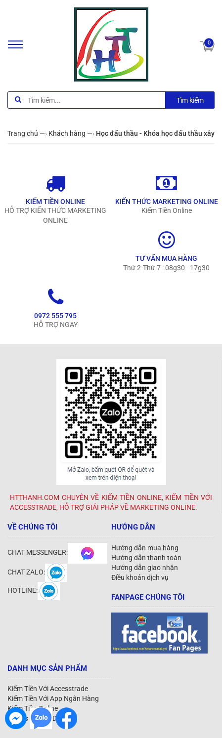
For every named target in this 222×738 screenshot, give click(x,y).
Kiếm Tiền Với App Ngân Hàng (53, 698)
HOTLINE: (33, 590)
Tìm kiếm (190, 100)
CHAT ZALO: (37, 572)
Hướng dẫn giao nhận (144, 568)
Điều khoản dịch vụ (140, 577)
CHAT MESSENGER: (57, 552)
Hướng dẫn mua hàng (144, 548)
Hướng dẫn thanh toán (146, 558)
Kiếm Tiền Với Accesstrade (47, 689)
